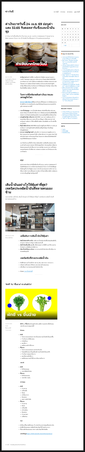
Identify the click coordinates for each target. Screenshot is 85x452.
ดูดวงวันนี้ (77, 12)
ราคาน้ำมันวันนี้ (28, 271)
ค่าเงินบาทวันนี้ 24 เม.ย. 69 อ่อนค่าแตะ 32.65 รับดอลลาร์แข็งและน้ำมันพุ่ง (29, 27)
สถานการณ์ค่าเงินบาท (26, 102)
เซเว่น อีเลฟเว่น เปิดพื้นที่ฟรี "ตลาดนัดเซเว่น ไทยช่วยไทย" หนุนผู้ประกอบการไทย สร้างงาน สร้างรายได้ (71, 81)
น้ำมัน (6, 237)
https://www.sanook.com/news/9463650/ (39, 433)
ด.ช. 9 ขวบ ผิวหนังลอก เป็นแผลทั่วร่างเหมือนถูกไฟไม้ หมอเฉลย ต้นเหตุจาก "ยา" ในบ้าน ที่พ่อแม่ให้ (70, 99)
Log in (63, 129)
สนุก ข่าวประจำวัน (68, 54)
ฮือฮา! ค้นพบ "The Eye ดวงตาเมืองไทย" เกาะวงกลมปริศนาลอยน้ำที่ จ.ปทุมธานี (70, 62)
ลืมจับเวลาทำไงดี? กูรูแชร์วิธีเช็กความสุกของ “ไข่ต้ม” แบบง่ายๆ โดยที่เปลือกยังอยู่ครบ (70, 94)
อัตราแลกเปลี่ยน (8, 84)
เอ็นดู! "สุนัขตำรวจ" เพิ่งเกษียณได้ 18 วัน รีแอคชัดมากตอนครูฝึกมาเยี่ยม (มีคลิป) (70, 76)
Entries (65, 131)
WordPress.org (66, 132)
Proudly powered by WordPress (18, 444)
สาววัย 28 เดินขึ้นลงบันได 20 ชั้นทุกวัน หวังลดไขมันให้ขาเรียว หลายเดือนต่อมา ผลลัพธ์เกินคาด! (70, 71)
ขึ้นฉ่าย (7, 328)
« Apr (65, 45)
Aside (6, 325)
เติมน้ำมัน (10, 237)
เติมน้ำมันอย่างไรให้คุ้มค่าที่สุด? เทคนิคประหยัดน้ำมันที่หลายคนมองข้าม (28, 188)
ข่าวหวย (63, 12)
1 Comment (8, 330)
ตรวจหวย (69, 12)
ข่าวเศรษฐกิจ (8, 79)
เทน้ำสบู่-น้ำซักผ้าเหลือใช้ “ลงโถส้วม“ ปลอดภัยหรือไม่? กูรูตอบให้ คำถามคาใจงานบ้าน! (70, 67)
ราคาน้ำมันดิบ (12, 82)
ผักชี (10, 328)
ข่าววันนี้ (9, 11)
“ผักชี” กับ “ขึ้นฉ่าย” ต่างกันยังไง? (18, 284)
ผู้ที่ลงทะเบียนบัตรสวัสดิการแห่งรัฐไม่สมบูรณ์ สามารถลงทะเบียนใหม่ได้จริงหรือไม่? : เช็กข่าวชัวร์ (70, 89)
